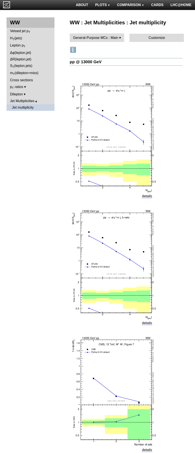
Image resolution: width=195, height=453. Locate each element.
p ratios (16, 87)
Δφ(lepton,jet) (20, 53)
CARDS (157, 5)
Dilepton (16, 94)
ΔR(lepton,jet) (20, 59)
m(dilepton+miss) (24, 73)
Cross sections (21, 80)
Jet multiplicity (23, 107)
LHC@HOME (181, 5)
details (147, 196)
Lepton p (17, 45)
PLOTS (102, 5)
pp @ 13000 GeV (86, 62)
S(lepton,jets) (21, 66)
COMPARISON (130, 5)
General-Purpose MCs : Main (95, 38)
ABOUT (82, 5)
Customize (157, 38)
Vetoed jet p (20, 31)
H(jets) (16, 38)
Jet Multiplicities (22, 101)
